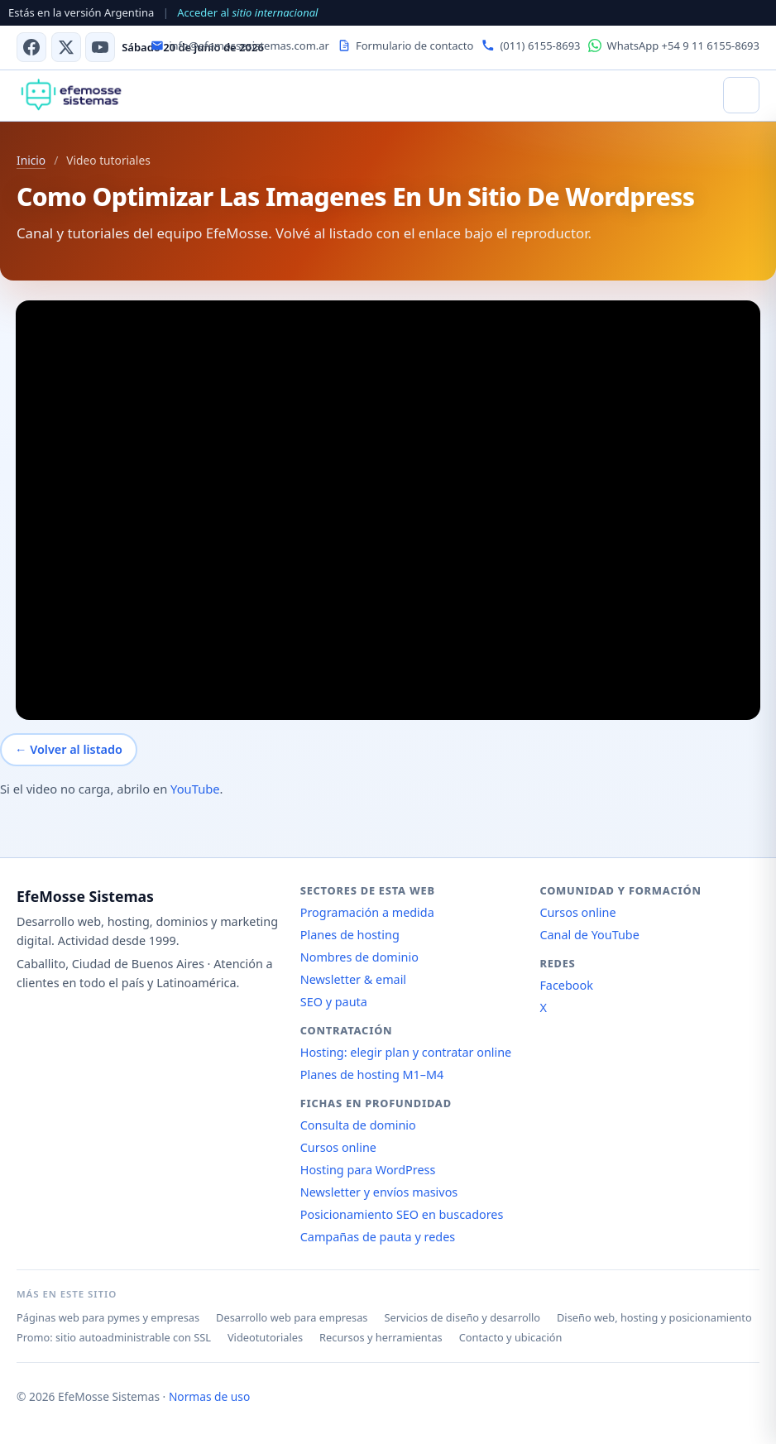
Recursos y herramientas (381, 1337)
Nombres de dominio (359, 957)
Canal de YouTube (589, 935)
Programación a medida (367, 912)
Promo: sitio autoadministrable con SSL (114, 1337)
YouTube (195, 788)
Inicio (31, 160)
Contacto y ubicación (511, 1337)
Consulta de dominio (358, 1125)
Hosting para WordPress (368, 1170)
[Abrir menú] (741, 95)
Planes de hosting (350, 935)
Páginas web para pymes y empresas (108, 1317)
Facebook (566, 985)
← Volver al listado (68, 749)
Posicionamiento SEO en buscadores (402, 1214)
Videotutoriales (265, 1337)
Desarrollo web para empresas (291, 1317)
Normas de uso (209, 1396)
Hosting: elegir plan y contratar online (405, 1052)
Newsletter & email (353, 979)
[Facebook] (31, 47)
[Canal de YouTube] (100, 47)
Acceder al (247, 12)
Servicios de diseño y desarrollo (462, 1317)
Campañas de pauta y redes (377, 1237)
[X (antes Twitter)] (66, 47)
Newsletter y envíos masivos (379, 1192)
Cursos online (338, 1147)
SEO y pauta (333, 1002)
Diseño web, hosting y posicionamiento (654, 1317)
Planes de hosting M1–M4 (372, 1074)
